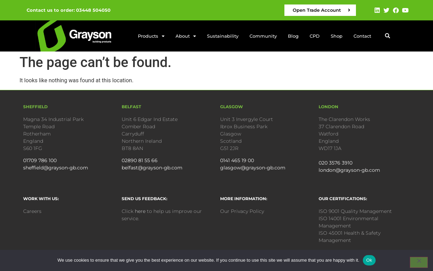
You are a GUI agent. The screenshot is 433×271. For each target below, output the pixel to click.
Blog (293, 36)
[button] (387, 36)
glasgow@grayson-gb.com (252, 168)
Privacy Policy (247, 211)
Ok (369, 260)
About (186, 36)
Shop (336, 36)
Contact (362, 36)
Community (263, 36)
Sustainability (222, 36)
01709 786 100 (40, 160)
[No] (419, 262)
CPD (315, 36)
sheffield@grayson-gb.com (55, 168)
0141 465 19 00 (237, 160)
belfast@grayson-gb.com (152, 168)
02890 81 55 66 (140, 160)
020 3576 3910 (335, 163)
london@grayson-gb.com (349, 170)
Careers (32, 211)
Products (151, 36)
